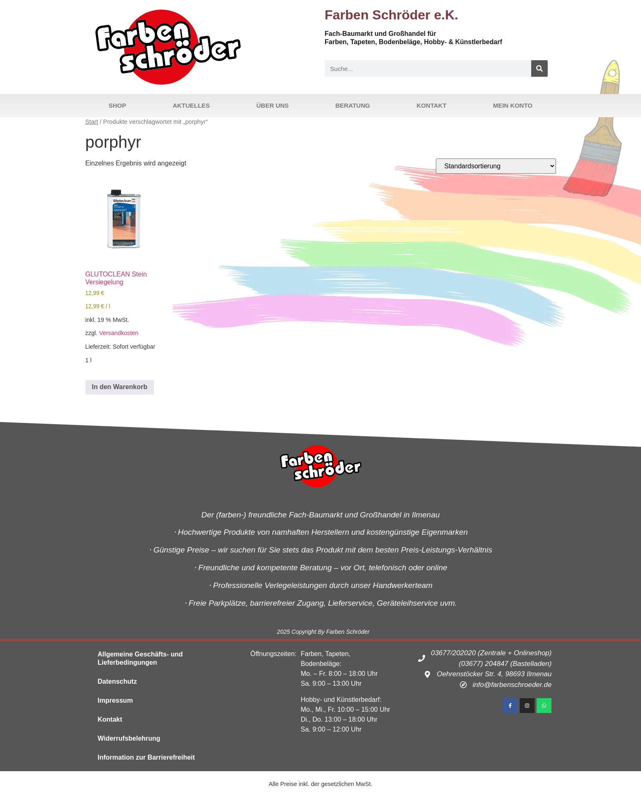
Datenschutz (117, 681)
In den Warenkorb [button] (120, 386)
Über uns (272, 105)
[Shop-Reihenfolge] (496, 166)
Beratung (353, 105)
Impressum (115, 700)
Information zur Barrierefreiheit (146, 757)
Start (91, 121)
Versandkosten (118, 333)
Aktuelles (191, 105)
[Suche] (539, 68)
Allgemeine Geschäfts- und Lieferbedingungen (140, 658)
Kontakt (431, 105)
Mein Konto (512, 105)
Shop (117, 105)
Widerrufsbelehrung (129, 738)
